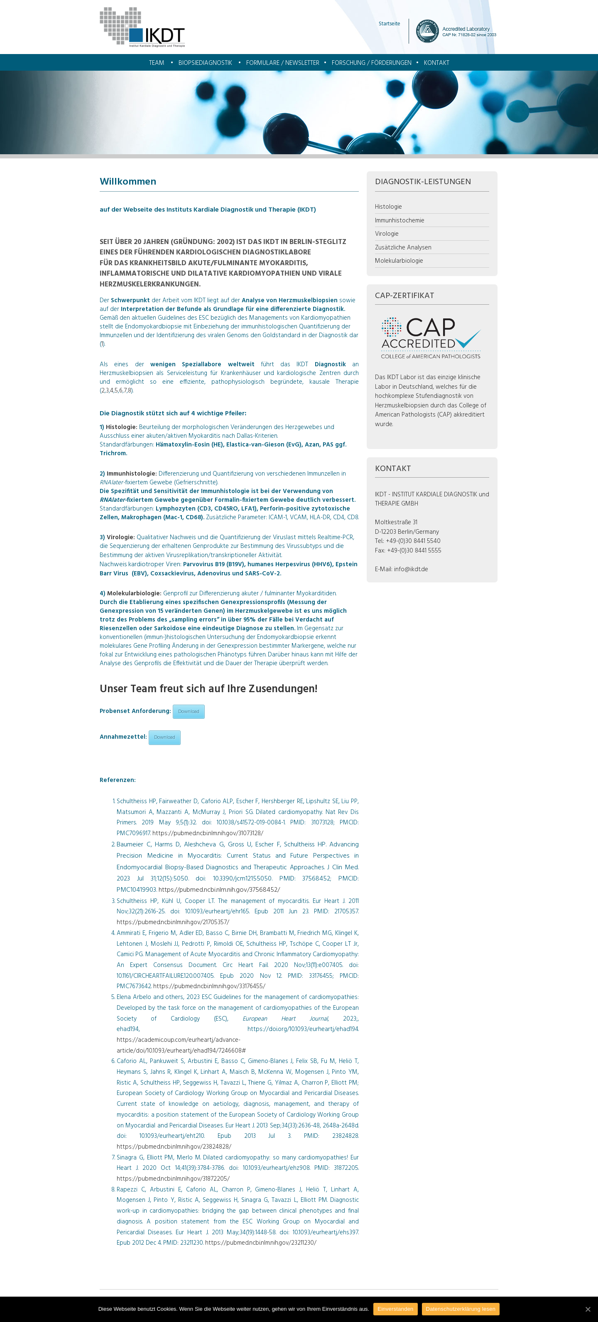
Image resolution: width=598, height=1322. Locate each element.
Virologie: (122, 538)
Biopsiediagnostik (205, 63)
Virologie (387, 234)
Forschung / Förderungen (372, 63)
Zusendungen (282, 689)
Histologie (388, 207)
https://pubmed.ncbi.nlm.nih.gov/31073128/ (207, 834)
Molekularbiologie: (135, 594)
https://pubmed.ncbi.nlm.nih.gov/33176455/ (209, 987)
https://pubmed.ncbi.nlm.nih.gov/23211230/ (260, 1243)
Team (156, 63)
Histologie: (122, 427)
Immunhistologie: (133, 474)
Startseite (389, 24)
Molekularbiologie (399, 261)
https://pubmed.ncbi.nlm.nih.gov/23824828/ (174, 1147)
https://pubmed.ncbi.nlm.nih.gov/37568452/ (219, 890)
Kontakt (436, 63)
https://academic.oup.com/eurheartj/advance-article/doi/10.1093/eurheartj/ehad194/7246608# (181, 1045)
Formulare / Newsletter (282, 63)
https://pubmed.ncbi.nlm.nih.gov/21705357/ (173, 922)
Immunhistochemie (399, 221)
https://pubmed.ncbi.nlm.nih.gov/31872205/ (173, 1179)
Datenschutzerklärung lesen (461, 1309)
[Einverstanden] (587, 1309)
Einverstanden (395, 1309)
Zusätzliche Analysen (403, 248)
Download (188, 712)
